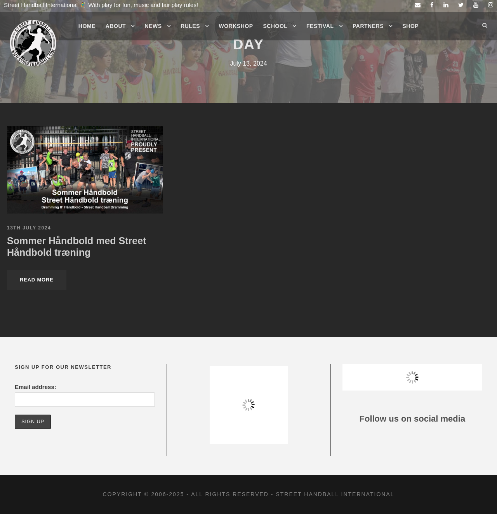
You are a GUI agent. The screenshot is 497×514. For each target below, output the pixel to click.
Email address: (35, 387)
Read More (37, 280)
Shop (411, 26)
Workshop (236, 26)
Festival (320, 26)
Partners (368, 26)
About (116, 26)
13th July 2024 (29, 228)
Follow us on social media (413, 419)
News (153, 26)
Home (87, 26)
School (275, 26)
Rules (190, 26)
